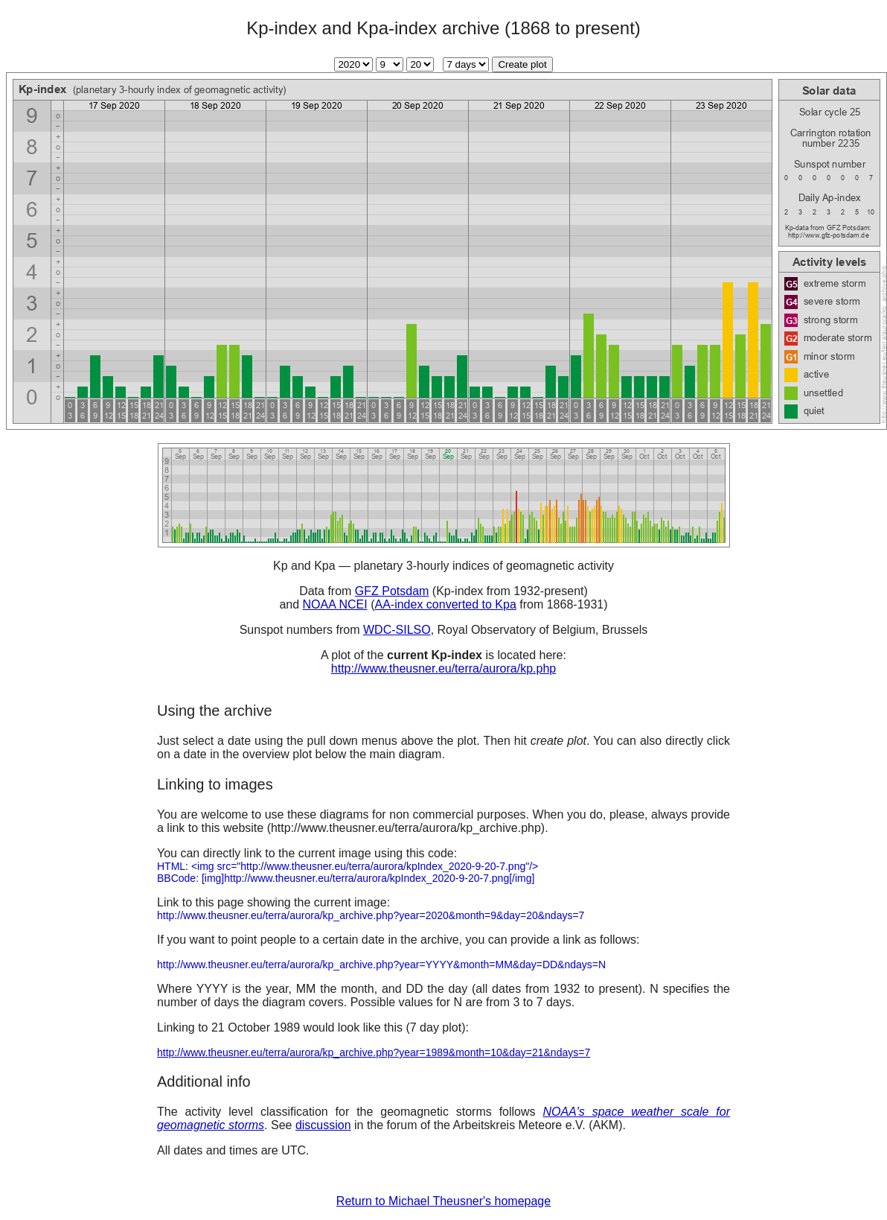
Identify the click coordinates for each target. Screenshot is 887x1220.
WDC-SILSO (397, 629)
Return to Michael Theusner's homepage (443, 1201)
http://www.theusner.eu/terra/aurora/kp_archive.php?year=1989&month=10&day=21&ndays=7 (373, 1052)
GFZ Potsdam (392, 591)
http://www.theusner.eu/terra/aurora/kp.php (443, 668)
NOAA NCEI (335, 604)
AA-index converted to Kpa (445, 604)
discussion (323, 1125)
